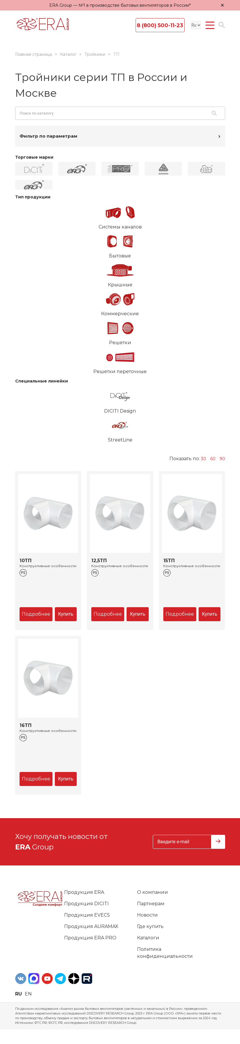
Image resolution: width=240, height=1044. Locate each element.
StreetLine (120, 429)
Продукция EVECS (87, 915)
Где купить (150, 926)
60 (213, 458)
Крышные (120, 273)
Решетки (120, 331)
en (28, 994)
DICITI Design (120, 400)
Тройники (95, 54)
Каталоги (148, 938)
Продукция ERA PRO (90, 938)
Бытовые (120, 245)
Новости (147, 915)
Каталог (68, 54)
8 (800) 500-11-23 (160, 25)
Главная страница (33, 54)
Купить (65, 614)
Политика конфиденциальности (165, 952)
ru (18, 994)
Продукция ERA (84, 892)
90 (222, 458)
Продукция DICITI (86, 903)
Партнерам (150, 903)
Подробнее (36, 614)
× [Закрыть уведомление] (222, 5)
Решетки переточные (120, 360)
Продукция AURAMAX (91, 926)
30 (203, 458)
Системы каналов (120, 216)
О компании (152, 892)
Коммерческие (120, 302)
